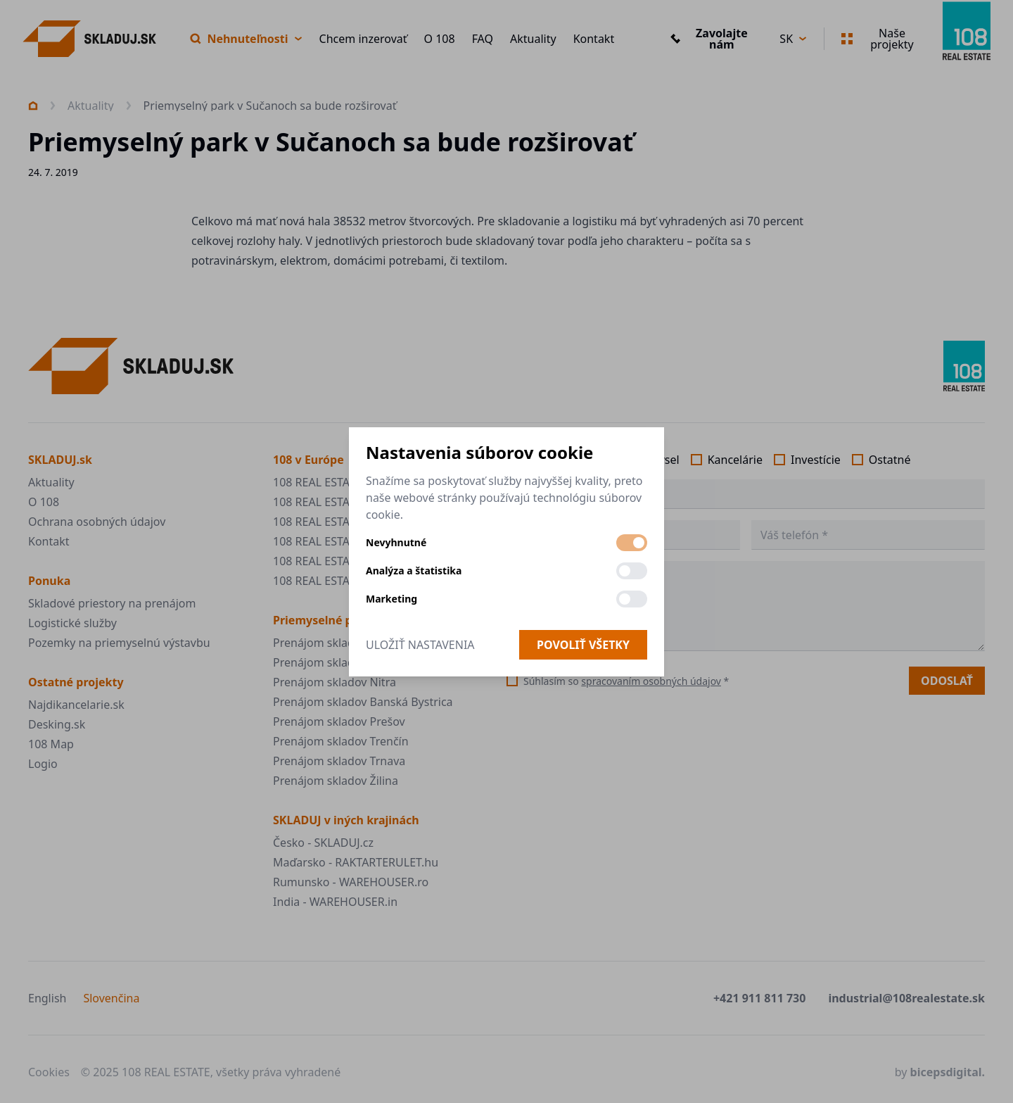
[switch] (631, 542)
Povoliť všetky (583, 645)
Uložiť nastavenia (420, 645)
